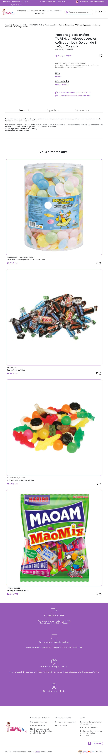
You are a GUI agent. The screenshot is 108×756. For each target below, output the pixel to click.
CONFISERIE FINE (36, 25)
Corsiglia (59, 49)
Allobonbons (12, 478)
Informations (82, 110)
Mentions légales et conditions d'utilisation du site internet (41, 731)
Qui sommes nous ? (39, 722)
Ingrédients (53, 110)
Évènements (35, 11)
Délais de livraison (89, 727)
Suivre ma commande (65, 722)
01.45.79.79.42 (18, 5)
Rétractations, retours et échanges (90, 723)
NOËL (24, 25)
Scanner (97, 743)
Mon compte (61, 725)
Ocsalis (37, 752)
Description (25, 110)
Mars (9, 367)
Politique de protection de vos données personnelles (91, 733)
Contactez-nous (37, 725)
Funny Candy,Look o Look (23, 257)
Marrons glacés (50, 25)
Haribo (22, 478)
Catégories (22, 11)
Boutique (16, 25)
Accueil (7, 25)
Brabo (9, 257)
